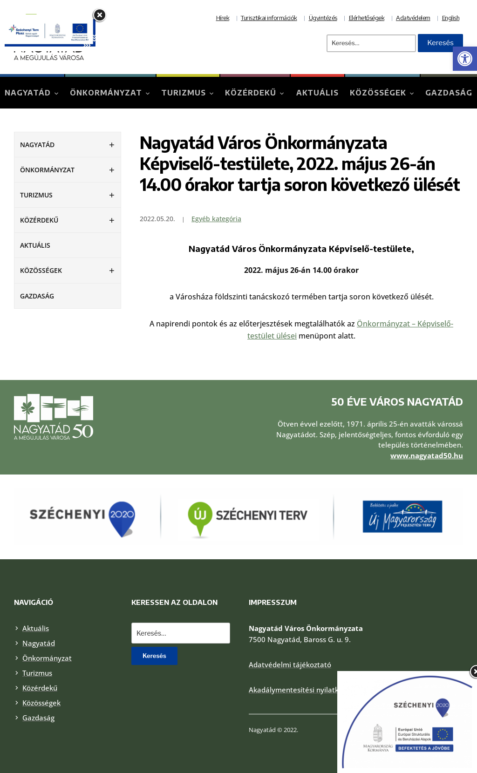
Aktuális (317, 92)
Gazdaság (448, 92)
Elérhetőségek (367, 17)
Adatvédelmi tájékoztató (290, 664)
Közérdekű (250, 92)
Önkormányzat (106, 92)
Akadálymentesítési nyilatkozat (301, 689)
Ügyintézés (323, 17)
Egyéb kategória (216, 218)
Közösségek (378, 92)
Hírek (223, 17)
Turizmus (183, 92)
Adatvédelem (413, 17)
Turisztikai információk (269, 17)
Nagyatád (28, 92)
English (451, 17)
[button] (465, 59)
